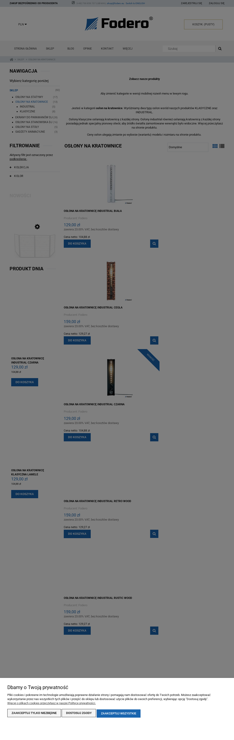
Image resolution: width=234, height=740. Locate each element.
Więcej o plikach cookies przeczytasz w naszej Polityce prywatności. (51, 704)
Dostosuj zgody (79, 714)
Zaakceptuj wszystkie (118, 714)
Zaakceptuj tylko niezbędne (34, 714)
